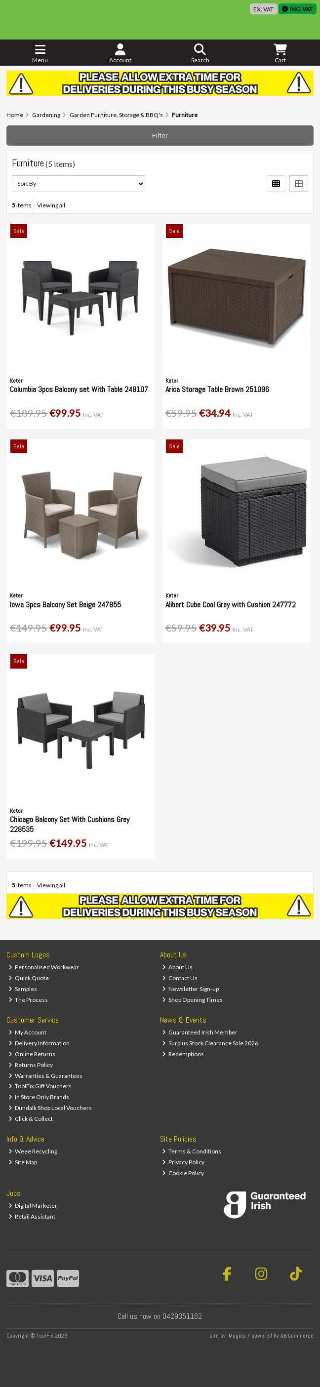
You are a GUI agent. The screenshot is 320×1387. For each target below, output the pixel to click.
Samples (23, 988)
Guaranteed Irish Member (200, 1032)
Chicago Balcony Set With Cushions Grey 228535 (69, 824)
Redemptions (183, 1054)
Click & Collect (30, 1118)
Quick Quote (28, 978)
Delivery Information (39, 1043)
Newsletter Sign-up (190, 988)
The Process (28, 999)
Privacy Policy (183, 1162)
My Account (27, 1032)
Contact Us (180, 978)
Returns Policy (30, 1065)
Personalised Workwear (44, 967)
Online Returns (32, 1054)
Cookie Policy (183, 1173)
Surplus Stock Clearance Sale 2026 (210, 1043)
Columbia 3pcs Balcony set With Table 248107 (79, 389)
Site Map (23, 1162)
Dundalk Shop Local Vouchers (50, 1107)
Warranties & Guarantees (45, 1075)
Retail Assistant (32, 1216)
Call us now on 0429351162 (160, 1316)
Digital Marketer (33, 1205)
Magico (237, 1336)
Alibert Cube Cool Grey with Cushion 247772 (230, 604)
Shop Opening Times (192, 999)
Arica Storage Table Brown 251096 (217, 389)
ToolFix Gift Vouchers (40, 1086)
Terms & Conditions (192, 1151)
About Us (177, 967)
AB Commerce (297, 1336)
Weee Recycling (33, 1151)
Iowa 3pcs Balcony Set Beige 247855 (65, 604)
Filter (160, 135)
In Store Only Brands (39, 1097)
